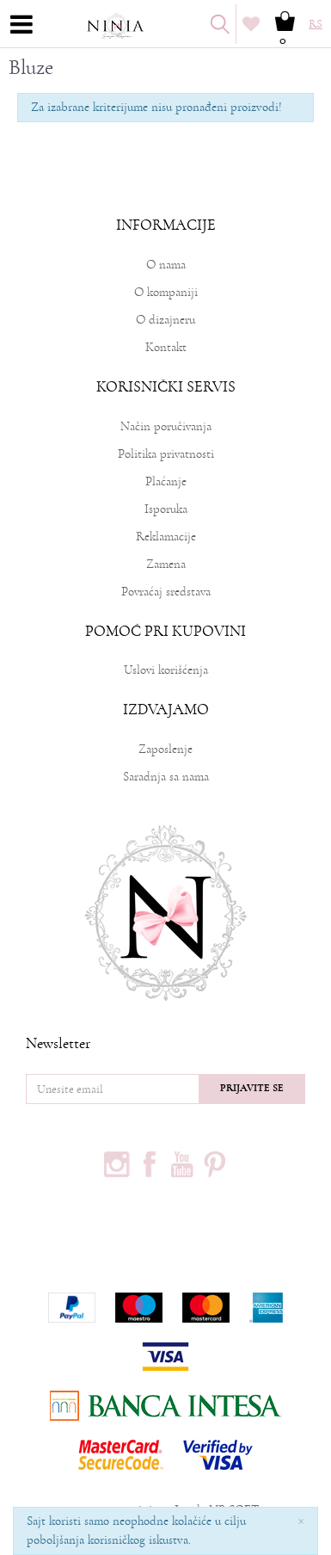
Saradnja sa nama (166, 776)
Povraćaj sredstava (166, 591)
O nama (166, 264)
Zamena (166, 564)
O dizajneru (165, 320)
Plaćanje (166, 481)
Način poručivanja (165, 426)
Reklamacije (166, 536)
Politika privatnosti (166, 454)
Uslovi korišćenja (166, 670)
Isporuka (165, 509)
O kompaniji (166, 292)
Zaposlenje (165, 749)
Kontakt (166, 347)
